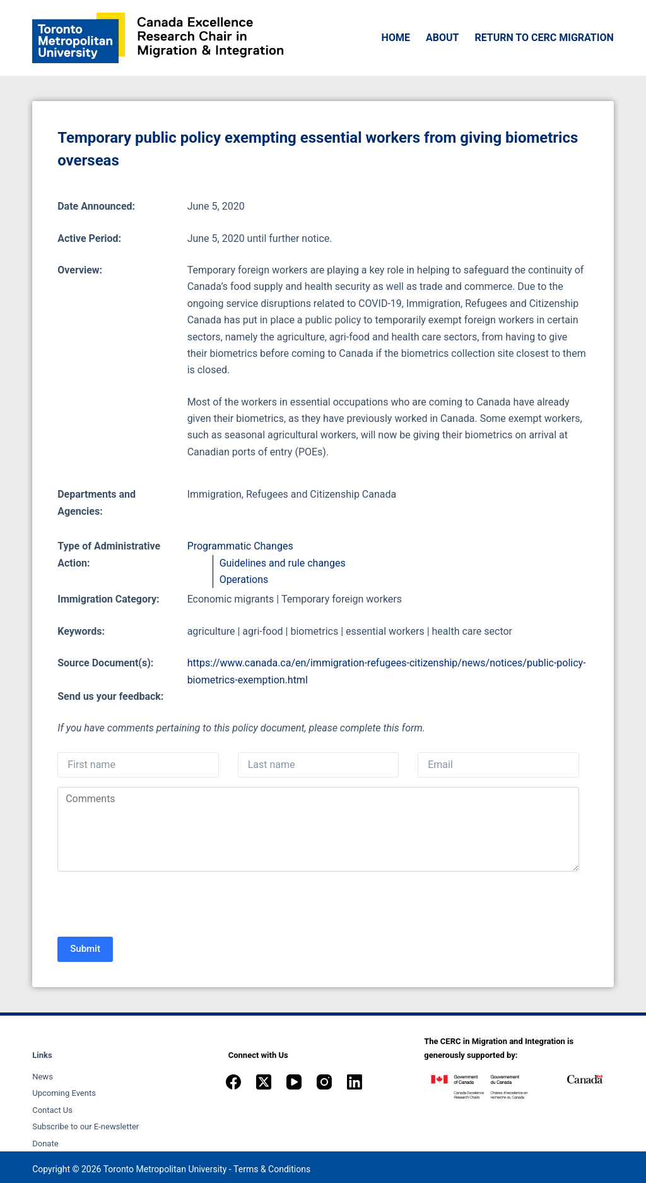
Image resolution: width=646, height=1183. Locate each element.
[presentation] (153, 905)
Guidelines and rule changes (283, 563)
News (42, 1076)
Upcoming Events (64, 1093)
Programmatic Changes (240, 546)
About (442, 38)
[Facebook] (233, 1082)
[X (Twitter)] (263, 1082)
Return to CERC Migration (543, 38)
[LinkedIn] (354, 1082)
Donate (45, 1143)
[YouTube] (294, 1082)
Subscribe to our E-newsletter (85, 1126)
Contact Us (52, 1110)
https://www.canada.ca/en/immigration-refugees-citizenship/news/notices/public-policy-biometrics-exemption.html (386, 671)
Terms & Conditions (271, 1169)
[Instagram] (324, 1082)
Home (396, 38)
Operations (244, 579)
